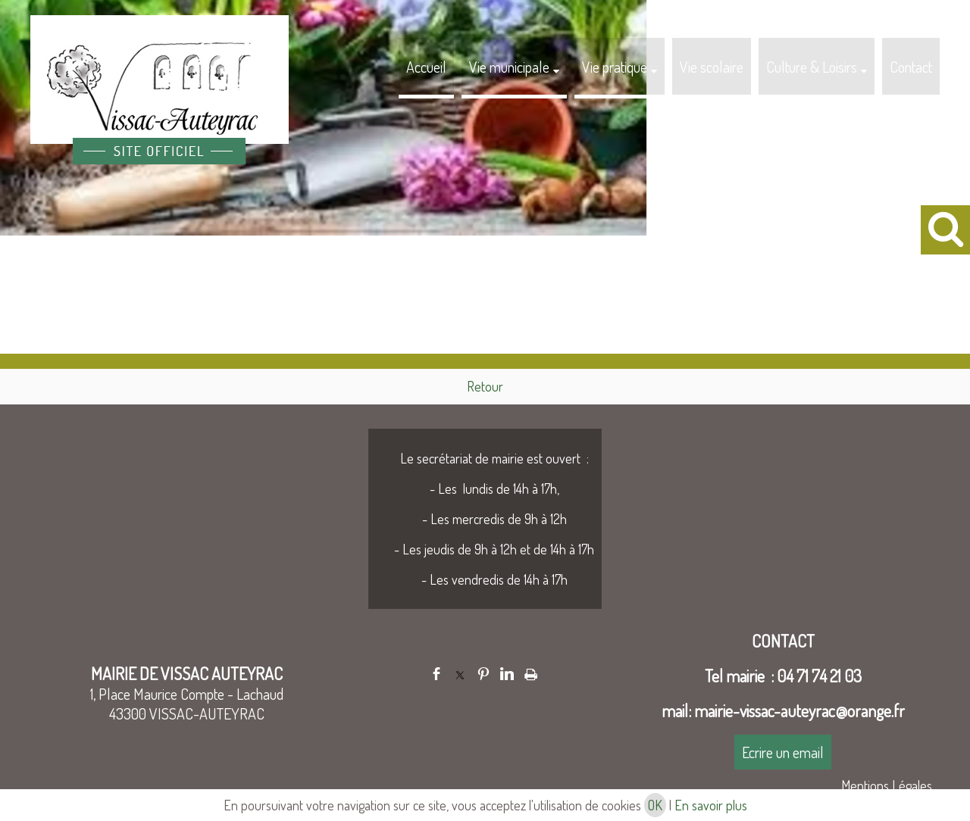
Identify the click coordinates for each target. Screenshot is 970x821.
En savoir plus (710, 805)
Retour (485, 386)
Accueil (426, 66)
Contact (911, 66)
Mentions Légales (886, 785)
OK (655, 805)
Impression (531, 671)
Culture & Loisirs (811, 66)
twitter (460, 673)
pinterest (483, 673)
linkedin (507, 673)
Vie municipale (509, 66)
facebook (436, 673)
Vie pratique (614, 66)
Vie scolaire (711, 66)
